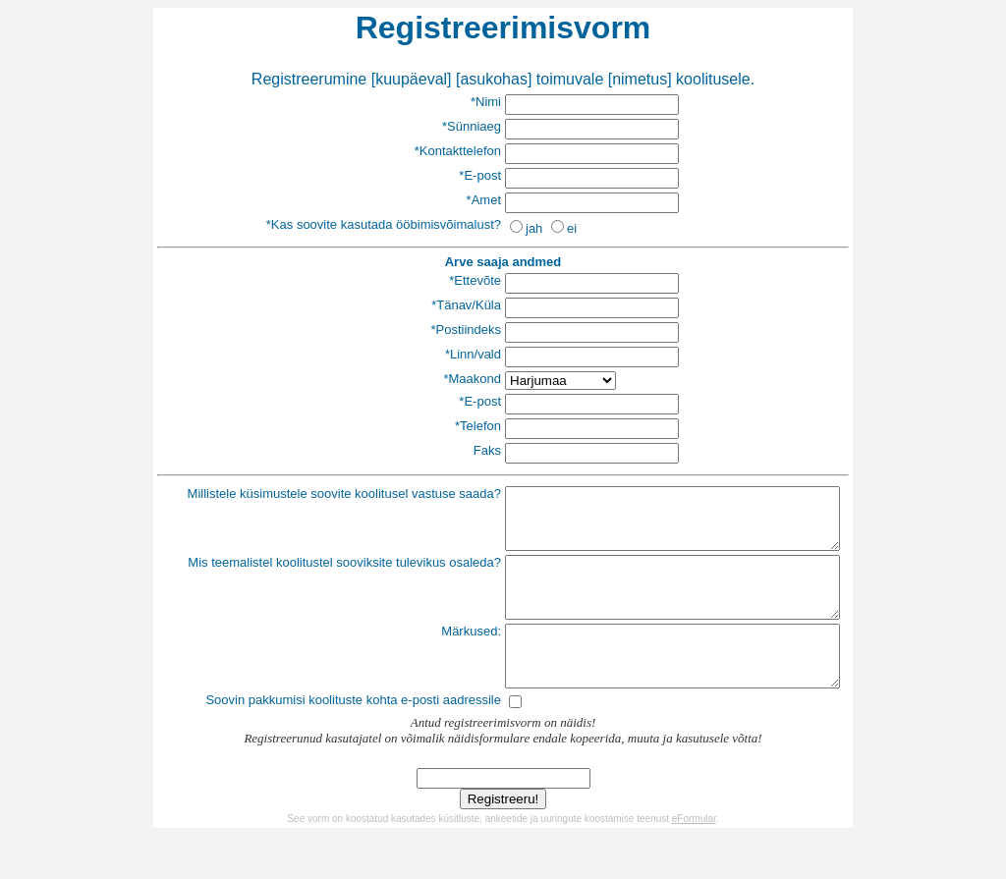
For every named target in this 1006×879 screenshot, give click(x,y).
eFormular (694, 854)
